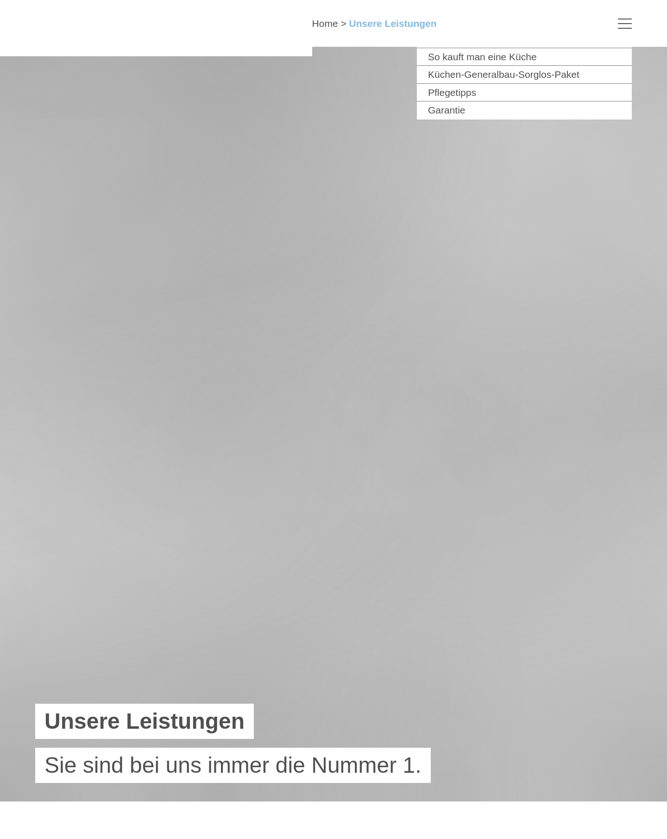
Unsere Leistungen (393, 23)
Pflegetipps (452, 92)
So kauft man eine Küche (482, 56)
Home (325, 23)
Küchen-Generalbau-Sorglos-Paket (503, 74)
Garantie (447, 110)
